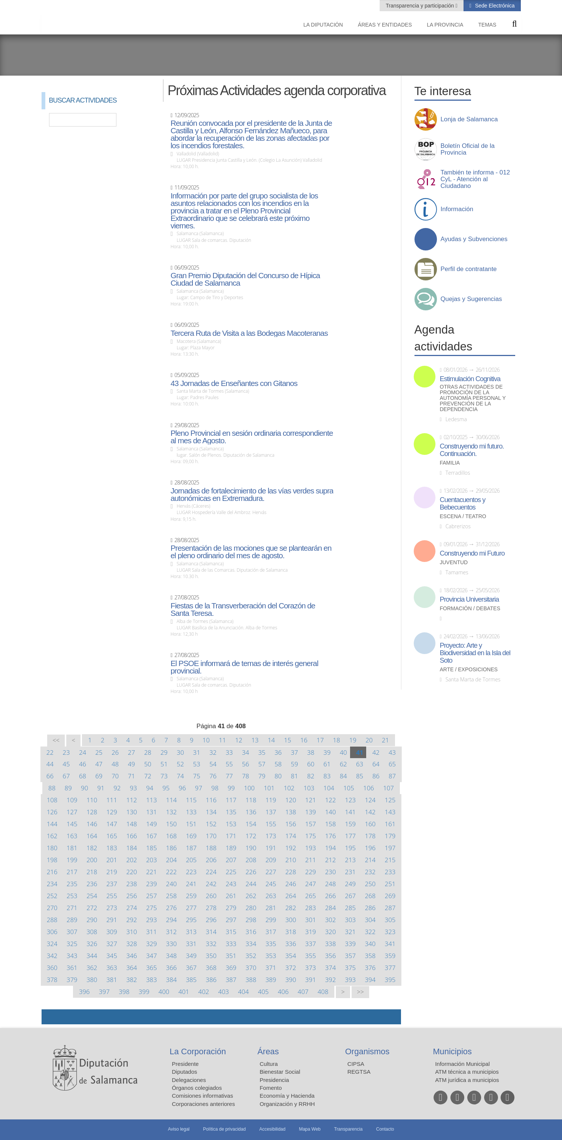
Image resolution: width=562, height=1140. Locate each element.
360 (52, 967)
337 (310, 943)
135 (231, 812)
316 (251, 931)
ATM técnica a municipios (467, 1071)
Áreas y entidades (385, 25)
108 (52, 800)
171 (231, 836)
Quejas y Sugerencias (471, 299)
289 (72, 919)
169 (191, 836)
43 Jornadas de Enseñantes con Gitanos (233, 383)
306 (52, 931)
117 (231, 800)
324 (52, 943)
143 (390, 812)
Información (457, 209)
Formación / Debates (470, 608)
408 (323, 991)
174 (290, 836)
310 (131, 931)
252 (52, 895)
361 (72, 967)
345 (111, 955)
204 (171, 859)
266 (330, 895)
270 (52, 907)
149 (151, 824)
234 (52, 883)
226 (251, 871)
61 (327, 764)
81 (294, 776)
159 (350, 824)
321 (350, 931)
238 (131, 883)
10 (206, 740)
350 (211, 955)
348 (171, 955)
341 (390, 943)
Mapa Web (310, 1129)
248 (330, 883)
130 (131, 812)
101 (269, 788)
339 (350, 943)
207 (231, 859)
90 (84, 788)
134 (211, 812)
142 (370, 812)
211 (310, 859)
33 (229, 752)
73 (164, 776)
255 (111, 895)
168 (171, 836)
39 (327, 752)
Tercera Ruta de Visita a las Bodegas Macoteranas (249, 333)
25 (98, 752)
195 (350, 847)
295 (191, 919)
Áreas (268, 1051)
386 (211, 979)
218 (91, 871)
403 (223, 991)
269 (390, 895)
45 (66, 764)
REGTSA (359, 1071)
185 (151, 847)
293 (151, 919)
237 (111, 883)
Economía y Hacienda (287, 1095)
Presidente (185, 1064)
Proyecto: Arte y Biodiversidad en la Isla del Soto (475, 653)
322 (370, 931)
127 (72, 812)
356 (330, 955)
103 (309, 788)
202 (131, 859)
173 (270, 836)
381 (111, 979)
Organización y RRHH (287, 1104)
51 (164, 764)
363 (111, 967)
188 (211, 847)
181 (72, 847)
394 (370, 979)
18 (336, 740)
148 (131, 824)
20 (369, 740)
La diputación (323, 25)
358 (370, 955)
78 (245, 776)
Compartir (51, 1016)
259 (191, 895)
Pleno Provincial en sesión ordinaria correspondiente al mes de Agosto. (251, 436)
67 (66, 776)
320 (330, 931)
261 (231, 895)
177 (350, 836)
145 (72, 824)
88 (51, 788)
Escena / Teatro (463, 516)
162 (52, 836)
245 (270, 883)
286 (370, 907)
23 (66, 752)
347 (151, 955)
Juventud (454, 562)
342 (52, 955)
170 (211, 836)
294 (171, 919)
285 (350, 907)
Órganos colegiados (197, 1088)
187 (191, 847)
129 (111, 812)
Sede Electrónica (494, 6)
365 (151, 967)
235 (72, 883)
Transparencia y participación (420, 6)
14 (271, 740)
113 (151, 800)
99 (231, 788)
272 (91, 907)
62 (343, 764)
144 (52, 824)
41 (359, 752)
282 (290, 907)
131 (151, 812)
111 (111, 800)
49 (131, 764)
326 (91, 943)
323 (390, 931)
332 (211, 943)
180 (52, 847)
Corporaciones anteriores (203, 1104)
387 (231, 979)
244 (251, 883)
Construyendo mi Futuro (472, 553)
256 (131, 895)
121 (310, 800)
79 (261, 776)
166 (131, 836)
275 (151, 907)
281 (270, 907)
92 (117, 788)
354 (290, 955)
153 (231, 824)
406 (283, 991)
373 (310, 967)
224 (211, 871)
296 (211, 919)
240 (171, 883)
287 (390, 907)
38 (310, 752)
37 (294, 752)
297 (231, 919)
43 (392, 752)
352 (251, 955)
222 (171, 871)
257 (151, 895)
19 (352, 740)
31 (196, 752)
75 (196, 776)
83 (327, 776)
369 (231, 967)
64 (375, 764)
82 (310, 776)
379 (72, 979)
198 (52, 859)
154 (251, 824)
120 (290, 800)
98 (214, 788)
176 (330, 836)
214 (370, 859)
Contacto (385, 1129)
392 (330, 979)
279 (231, 907)
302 (330, 919)
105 (348, 788)
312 (171, 931)
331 (191, 943)
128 (91, 812)
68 (82, 776)
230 (330, 871)
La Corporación (198, 1051)
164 (91, 836)
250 (370, 883)
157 (310, 824)
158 (330, 824)
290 (91, 919)
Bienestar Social (279, 1071)
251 (390, 883)
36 (278, 752)
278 (211, 907)
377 (390, 967)
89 (68, 788)
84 (343, 776)
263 (270, 895)
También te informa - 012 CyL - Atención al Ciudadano (475, 179)
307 (72, 931)
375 (350, 967)
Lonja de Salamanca (469, 119)
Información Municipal (462, 1064)
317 (270, 931)
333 (231, 943)
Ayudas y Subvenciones (474, 239)
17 (320, 740)
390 (290, 979)
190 (251, 847)
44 (50, 764)
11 (222, 740)
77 (229, 776)
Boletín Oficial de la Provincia (468, 149)
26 (115, 752)
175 (310, 836)
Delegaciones (189, 1080)
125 (390, 800)
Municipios (452, 1051)
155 (270, 824)
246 (290, 883)
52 (180, 764)
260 (211, 895)
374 (330, 967)
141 (350, 812)
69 (98, 776)
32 (212, 752)
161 (390, 824)
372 (290, 967)
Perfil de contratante (469, 269)
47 (98, 764)
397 (104, 991)
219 (111, 871)
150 (171, 824)
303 (350, 919)
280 (251, 907)
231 (350, 871)
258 (171, 895)
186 (171, 847)
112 (131, 800)
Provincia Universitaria (469, 599)
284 (330, 907)
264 (290, 895)
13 (254, 740)
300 (290, 919)
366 (171, 967)
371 (270, 967)
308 (91, 931)
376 (370, 967)
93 (133, 788)
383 (151, 979)
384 (171, 979)
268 (370, 895)
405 (263, 991)
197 (390, 847)
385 (191, 979)
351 (231, 955)
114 (171, 800)
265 (310, 895)
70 (115, 776)
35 (261, 752)
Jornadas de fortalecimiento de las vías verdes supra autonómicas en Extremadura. (251, 494)
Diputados (184, 1071)
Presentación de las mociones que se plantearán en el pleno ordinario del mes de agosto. (250, 551)
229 (310, 871)
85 (359, 776)
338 (330, 943)
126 (52, 812)
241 (191, 883)
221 (151, 871)
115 (191, 800)
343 (72, 955)
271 (72, 907)
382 (131, 979)
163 (72, 836)
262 (251, 895)
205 (191, 859)
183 (111, 847)
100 (249, 788)
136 (251, 812)
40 (343, 752)
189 (231, 847)
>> (360, 991)
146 (91, 824)
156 (290, 824)
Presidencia (274, 1080)
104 (328, 788)
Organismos (367, 1051)
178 (370, 836)
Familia (450, 463)
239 (151, 883)
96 (182, 788)
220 (131, 871)
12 (238, 740)
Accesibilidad (272, 1129)
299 (270, 919)
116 (211, 800)
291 (111, 919)
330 (171, 943)
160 (370, 824)
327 (111, 943)
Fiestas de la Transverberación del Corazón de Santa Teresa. (242, 609)
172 (251, 836)
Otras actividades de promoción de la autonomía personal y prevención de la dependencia (473, 398)
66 (50, 776)
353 (270, 955)
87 (392, 776)
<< (56, 740)
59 (294, 764)
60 (310, 764)
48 (115, 764)
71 (131, 776)
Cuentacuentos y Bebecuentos (463, 503)
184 (131, 847)
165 (111, 836)
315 (231, 931)
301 (310, 919)
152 (211, 824)
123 (350, 800)
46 (82, 764)
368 (211, 967)
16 (303, 740)
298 (251, 919)
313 (191, 931)
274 (131, 907)
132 (171, 812)
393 (350, 979)
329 (151, 943)
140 (330, 812)
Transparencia (348, 1129)
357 (350, 955)
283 (310, 907)
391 (310, 979)
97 (198, 788)
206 (211, 859)
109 (72, 800)
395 (390, 979)
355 (310, 955)
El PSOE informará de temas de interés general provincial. (244, 667)
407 (303, 991)
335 (270, 943)
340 (370, 943)
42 (375, 752)
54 (212, 764)
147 (111, 824)
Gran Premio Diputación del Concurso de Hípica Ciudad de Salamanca (245, 279)
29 (164, 752)
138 (290, 812)
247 (310, 883)
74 (180, 776)
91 (100, 788)
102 (289, 788)
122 (330, 800)
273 (111, 907)
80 (278, 776)
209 (270, 859)
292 (131, 919)
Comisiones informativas (202, 1095)
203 (151, 859)
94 (149, 788)
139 (310, 812)
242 (211, 883)
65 (392, 764)
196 (370, 847)
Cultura (268, 1064)
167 (151, 836)
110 (91, 800)
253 (72, 895)
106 (368, 788)
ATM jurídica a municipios (467, 1080)
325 (72, 943)
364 (131, 967)
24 (82, 752)
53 (196, 764)
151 (191, 824)
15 (287, 740)
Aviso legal (178, 1129)
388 (251, 979)
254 (91, 895)
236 (91, 883)
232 (370, 871)
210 (290, 859)
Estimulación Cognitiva (470, 379)
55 (229, 764)
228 (290, 871)
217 (72, 871)
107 (388, 788)
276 (171, 907)
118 (251, 800)
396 (84, 991)
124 (370, 800)
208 (251, 859)
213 (350, 859)
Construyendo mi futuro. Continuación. (472, 450)
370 (251, 967)
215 (390, 859)
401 (183, 991)
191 (270, 847)
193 (310, 847)
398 (124, 991)
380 (91, 979)
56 (245, 764)
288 (52, 919)
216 (52, 871)
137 (270, 812)
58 (278, 764)
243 (231, 883)
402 (203, 991)
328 (131, 943)
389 (270, 979)
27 (131, 752)
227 (270, 871)
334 (251, 943)
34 (245, 752)
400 (163, 991)
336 (290, 943)
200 (91, 859)
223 (191, 871)
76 (212, 776)
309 (111, 931)
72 (147, 776)
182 (91, 847)
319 (310, 931)
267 (350, 895)
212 (330, 859)
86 (375, 776)
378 (52, 979)
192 (290, 847)
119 (270, 800)
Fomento (270, 1088)
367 (191, 967)
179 (390, 836)
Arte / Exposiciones (469, 669)
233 (390, 871)
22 (50, 752)
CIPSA (355, 1064)
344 (91, 955)
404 (243, 991)
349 (191, 955)
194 (330, 847)
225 (231, 871)
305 (390, 919)
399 (144, 991)
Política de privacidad (224, 1129)
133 (191, 812)
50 (147, 764)
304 (370, 919)
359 (390, 955)
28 (147, 752)
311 (151, 931)
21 (385, 740)
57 (261, 764)
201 (111, 859)
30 (180, 752)
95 (166, 788)
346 (131, 955)
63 (359, 764)
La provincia (445, 25)
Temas (487, 25)
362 (91, 967)
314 (211, 931)
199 (72, 859)
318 (290, 931)
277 (191, 907)
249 (350, 883)
